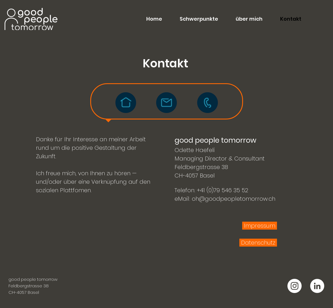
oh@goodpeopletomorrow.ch (233, 199)
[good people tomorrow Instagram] (294, 286)
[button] (194, 19)
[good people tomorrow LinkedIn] (317, 286)
